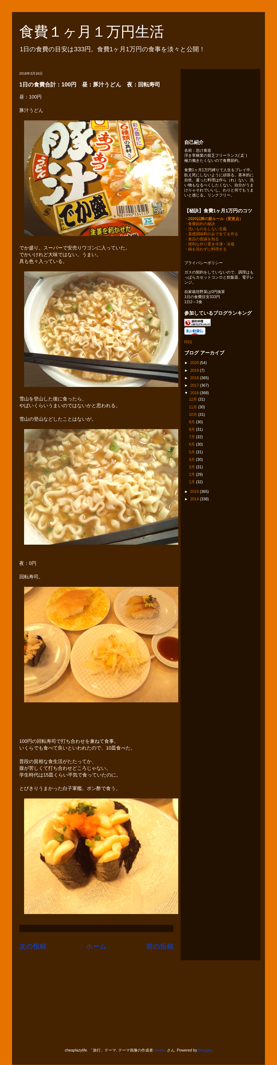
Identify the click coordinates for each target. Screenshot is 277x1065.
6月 (192, 445)
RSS (188, 342)
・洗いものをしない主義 (205, 229)
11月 (193, 407)
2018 (195, 378)
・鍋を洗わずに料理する (205, 250)
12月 (193, 400)
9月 (192, 422)
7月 (192, 437)
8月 (192, 430)
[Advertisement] (220, 103)
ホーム (96, 946)
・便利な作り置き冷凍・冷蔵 (209, 244)
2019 (195, 371)
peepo (160, 1050)
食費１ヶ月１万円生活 (98, 32)
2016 (195, 393)
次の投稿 (32, 946)
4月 (192, 460)
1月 (192, 482)
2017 (195, 386)
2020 (195, 363)
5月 (192, 453)
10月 (193, 415)
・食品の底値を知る (201, 239)
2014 (195, 499)
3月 (192, 467)
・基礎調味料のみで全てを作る (211, 234)
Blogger (204, 1050)
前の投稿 (159, 946)
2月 (192, 475)
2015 (195, 492)
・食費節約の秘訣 (199, 224)
